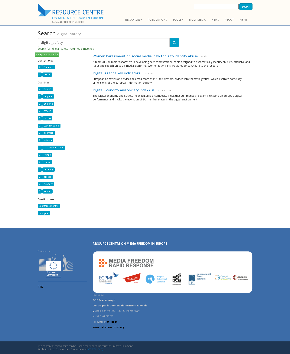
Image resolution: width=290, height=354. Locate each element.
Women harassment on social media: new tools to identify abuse (145, 56)
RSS (40, 287)
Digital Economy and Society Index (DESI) (125, 90)
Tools (178, 19)
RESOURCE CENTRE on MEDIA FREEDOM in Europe (130, 243)
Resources (133, 19)
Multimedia (197, 19)
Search (246, 6)
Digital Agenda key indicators (116, 73)
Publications (157, 19)
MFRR (243, 19)
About (229, 19)
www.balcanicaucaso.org (109, 327)
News (215, 19)
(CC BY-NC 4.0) (95, 349)
